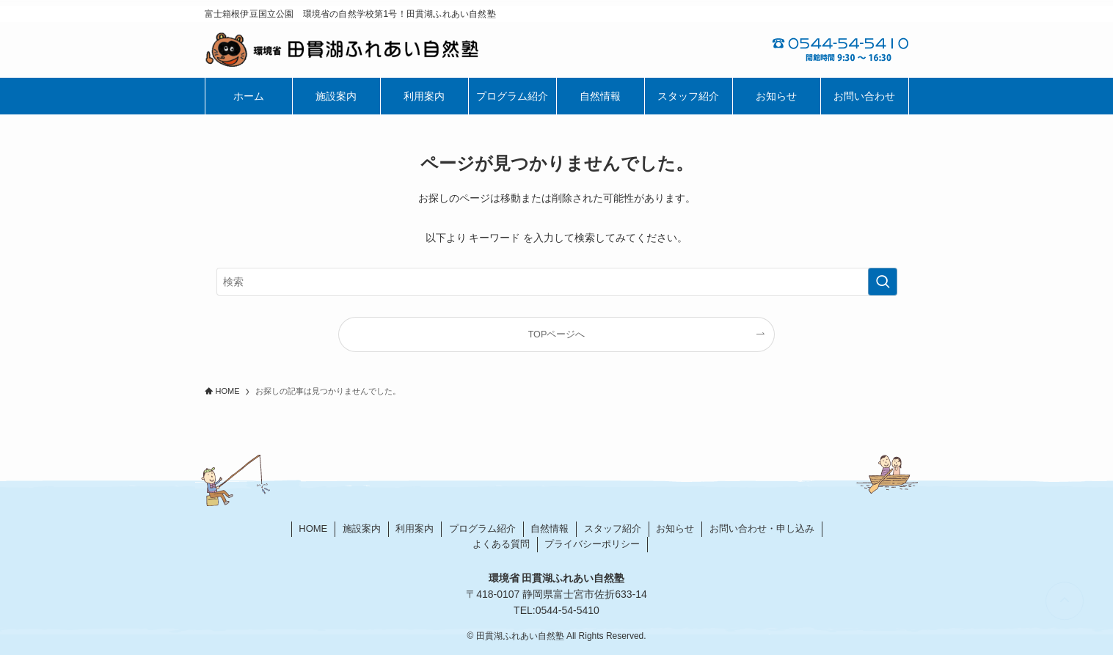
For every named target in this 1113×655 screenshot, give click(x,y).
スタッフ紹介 (612, 528)
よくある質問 (501, 543)
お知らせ (675, 528)
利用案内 (414, 528)
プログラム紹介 (482, 528)
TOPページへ (556, 334)
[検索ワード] (556, 282)
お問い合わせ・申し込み (761, 528)
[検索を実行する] (882, 282)
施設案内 (362, 528)
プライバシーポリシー (592, 543)
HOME (313, 528)
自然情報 (549, 528)
